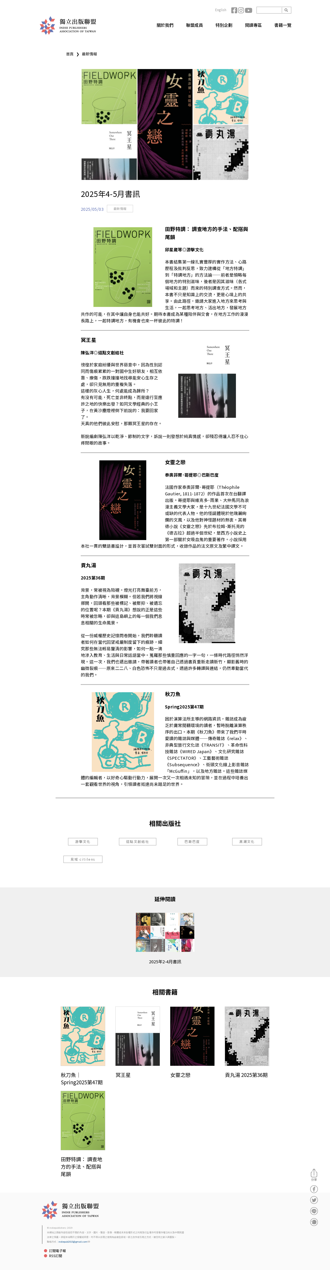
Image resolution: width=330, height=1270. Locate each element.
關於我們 (165, 25)
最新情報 (89, 53)
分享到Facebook (314, 1189)
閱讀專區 (253, 25)
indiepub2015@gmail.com (74, 1241)
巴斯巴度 (192, 841)
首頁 (70, 53)
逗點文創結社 (137, 841)
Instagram (241, 10)
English (220, 9)
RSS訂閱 (55, 1255)
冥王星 (123, 1074)
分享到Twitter (314, 1200)
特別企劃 (224, 25)
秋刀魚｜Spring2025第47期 (82, 1078)
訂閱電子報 (57, 1250)
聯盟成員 (194, 25)
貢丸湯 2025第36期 (246, 1074)
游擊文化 (83, 841)
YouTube (248, 10)
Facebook (234, 10)
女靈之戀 (180, 1074)
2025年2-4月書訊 (165, 961)
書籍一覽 (282, 25)
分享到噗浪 (314, 1222)
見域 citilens (83, 859)
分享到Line (314, 1211)
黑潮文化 (247, 841)
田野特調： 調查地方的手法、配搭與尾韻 (81, 1166)
